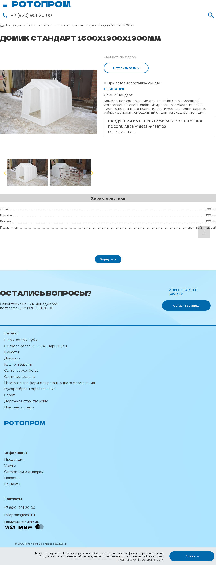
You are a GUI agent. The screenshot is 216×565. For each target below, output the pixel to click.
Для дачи (12, 358)
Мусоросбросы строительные (29, 389)
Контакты (12, 484)
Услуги (10, 466)
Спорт (9, 395)
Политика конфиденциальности (140, 559)
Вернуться (108, 259)
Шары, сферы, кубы (20, 340)
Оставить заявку (126, 68)
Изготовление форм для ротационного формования (49, 383)
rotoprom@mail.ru (19, 515)
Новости (11, 478)
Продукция (14, 460)
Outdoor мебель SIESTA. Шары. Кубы (35, 346)
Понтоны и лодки (19, 407)
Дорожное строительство (26, 401)
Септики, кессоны (19, 377)
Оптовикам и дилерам (24, 472)
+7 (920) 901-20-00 (31, 15)
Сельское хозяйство (21, 371)
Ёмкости (11, 352)
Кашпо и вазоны (18, 364)
